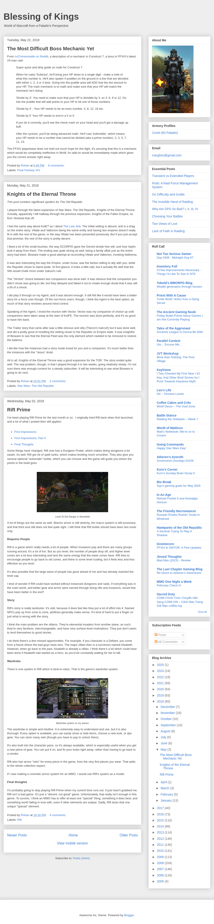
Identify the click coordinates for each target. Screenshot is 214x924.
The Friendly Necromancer (176, 511)
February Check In (169, 585)
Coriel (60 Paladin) (165, 133)
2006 (161, 875)
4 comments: (58, 815)
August (165, 731)
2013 (161, 832)
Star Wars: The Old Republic (35, 385)
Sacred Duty (166, 594)
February (167, 794)
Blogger (129, 915)
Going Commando (170, 444)
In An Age (164, 495)
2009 (161, 857)
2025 (161, 665)
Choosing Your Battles (167, 216)
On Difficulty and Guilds (168, 194)
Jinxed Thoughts (169, 556)
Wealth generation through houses (179, 286)
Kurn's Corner (167, 469)
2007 (161, 869)
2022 (161, 677)
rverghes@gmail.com (166, 155)
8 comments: (56, 165)
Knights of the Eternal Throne (41, 194)
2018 (161, 701)
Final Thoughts (24, 444)
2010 (161, 850)
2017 (161, 808)
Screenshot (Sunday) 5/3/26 (175, 460)
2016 (161, 814)
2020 (161, 689)
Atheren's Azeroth (170, 457)
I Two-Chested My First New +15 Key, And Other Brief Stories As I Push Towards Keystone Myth (178, 377)
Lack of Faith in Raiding (168, 231)
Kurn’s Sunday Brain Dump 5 (176, 473)
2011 (161, 844)
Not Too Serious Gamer (174, 254)
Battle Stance (167, 415)
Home (73, 835)
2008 (161, 863)
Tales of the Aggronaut (173, 328)
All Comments (166, 642)
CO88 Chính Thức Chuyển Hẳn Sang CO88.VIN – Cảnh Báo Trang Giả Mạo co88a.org (180, 601)
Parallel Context (168, 341)
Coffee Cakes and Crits (174, 402)
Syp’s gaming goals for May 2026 (178, 485)
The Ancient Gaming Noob (176, 312)
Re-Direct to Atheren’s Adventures (179, 573)
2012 (161, 838)
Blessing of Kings (41, 16)
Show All (202, 611)
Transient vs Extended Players (173, 176)
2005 (161, 881)
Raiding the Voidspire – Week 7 (177, 419)
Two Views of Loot (164, 223)
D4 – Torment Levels (170, 394)
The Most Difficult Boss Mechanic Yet (50, 48)
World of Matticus (170, 428)
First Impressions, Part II (30, 438)
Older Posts (129, 835)
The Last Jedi (72, 226)
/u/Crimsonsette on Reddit (31, 56)
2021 (161, 683)
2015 (161, 820)
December (168, 707)
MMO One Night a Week (174, 581)
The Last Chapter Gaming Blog (179, 569)
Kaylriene (164, 370)
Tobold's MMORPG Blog (174, 283)
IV (196, 209)
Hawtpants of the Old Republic (179, 527)
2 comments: (58, 381)
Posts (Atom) (81, 858)
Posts (160, 635)
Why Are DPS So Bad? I (169, 209)
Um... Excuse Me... (169, 344)
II (188, 209)
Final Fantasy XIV (28, 170)
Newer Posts (17, 835)
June (164, 743)
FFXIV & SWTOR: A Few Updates (179, 547)
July (163, 737)
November (168, 713)
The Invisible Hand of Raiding (172, 202)
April (164, 782)
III (192, 209)
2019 (161, 695)
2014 (161, 826)
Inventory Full (167, 266)
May (163, 749)
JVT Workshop (168, 353)
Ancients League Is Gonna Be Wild (180, 332)
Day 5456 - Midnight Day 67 (175, 257)
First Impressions (25, 432)
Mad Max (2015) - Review (174, 560)
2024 (161, 671)
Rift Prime (18, 410)
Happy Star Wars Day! (171, 448)
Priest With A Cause (171, 295)
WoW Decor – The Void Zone (176, 406)
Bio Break (164, 482)
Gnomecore (165, 544)
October (166, 719)
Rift (19, 819)
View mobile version (72, 843)
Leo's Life (164, 390)
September (168, 725)
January (166, 800)
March (165, 788)
